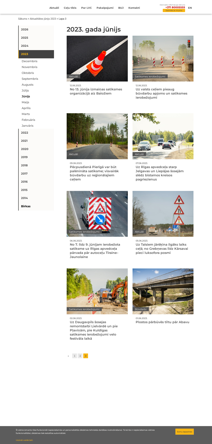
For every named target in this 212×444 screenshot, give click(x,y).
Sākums (22, 18)
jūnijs (26, 96)
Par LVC (86, 7)
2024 (24, 46)
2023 (24, 54)
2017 (24, 173)
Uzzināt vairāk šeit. (24, 440)
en (190, 7)
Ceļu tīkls (70, 7)
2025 (24, 37)
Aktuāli (54, 7)
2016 (24, 181)
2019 (24, 157)
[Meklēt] (154, 8)
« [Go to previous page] (68, 355)
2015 (24, 190)
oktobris (28, 73)
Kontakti (134, 7)
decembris (29, 61)
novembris (29, 67)
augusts (27, 84)
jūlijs (25, 90)
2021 (24, 141)
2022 (24, 132)
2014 (24, 198)
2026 (24, 29)
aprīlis (26, 108)
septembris (30, 79)
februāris (28, 120)
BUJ (121, 7)
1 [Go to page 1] (74, 355)
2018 (24, 165)
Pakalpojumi (105, 7)
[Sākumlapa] (27, 7)
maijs (25, 102)
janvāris (27, 125)
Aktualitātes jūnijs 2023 (43, 18)
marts (26, 114)
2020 (24, 149)
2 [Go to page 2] (80, 355)
